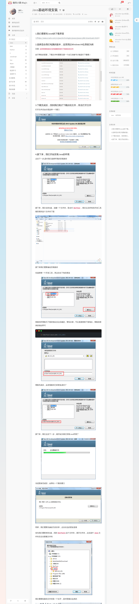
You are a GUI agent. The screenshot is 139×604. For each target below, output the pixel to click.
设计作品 (18, 86)
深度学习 (18, 74)
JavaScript (18, 57)
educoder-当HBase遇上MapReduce (126, 20)
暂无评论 (69, 14)
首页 (36, 22)
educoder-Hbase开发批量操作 (125, 33)
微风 (35, 14)
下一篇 (101, 283)
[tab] (112, 9)
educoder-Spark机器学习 (123, 14)
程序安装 (118, 115)
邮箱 (59, 321)
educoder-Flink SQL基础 (123, 39)
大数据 (18, 67)
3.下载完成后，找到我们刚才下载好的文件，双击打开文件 (120, 136)
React (18, 64)
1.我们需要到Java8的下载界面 (120, 129)
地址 (83, 321)
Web (18, 46)
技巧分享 (18, 82)
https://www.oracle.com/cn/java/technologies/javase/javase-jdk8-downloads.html (67, 38)
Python (18, 50)
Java (18, 43)
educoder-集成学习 (121, 27)
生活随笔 (18, 78)
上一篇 (36, 283)
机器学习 (18, 70)
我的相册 (18, 89)
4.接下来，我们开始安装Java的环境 (120, 139)
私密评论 (97, 316)
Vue (18, 60)
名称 (34, 321)
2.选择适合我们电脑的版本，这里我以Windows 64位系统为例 (120, 132)
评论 (34, 298)
